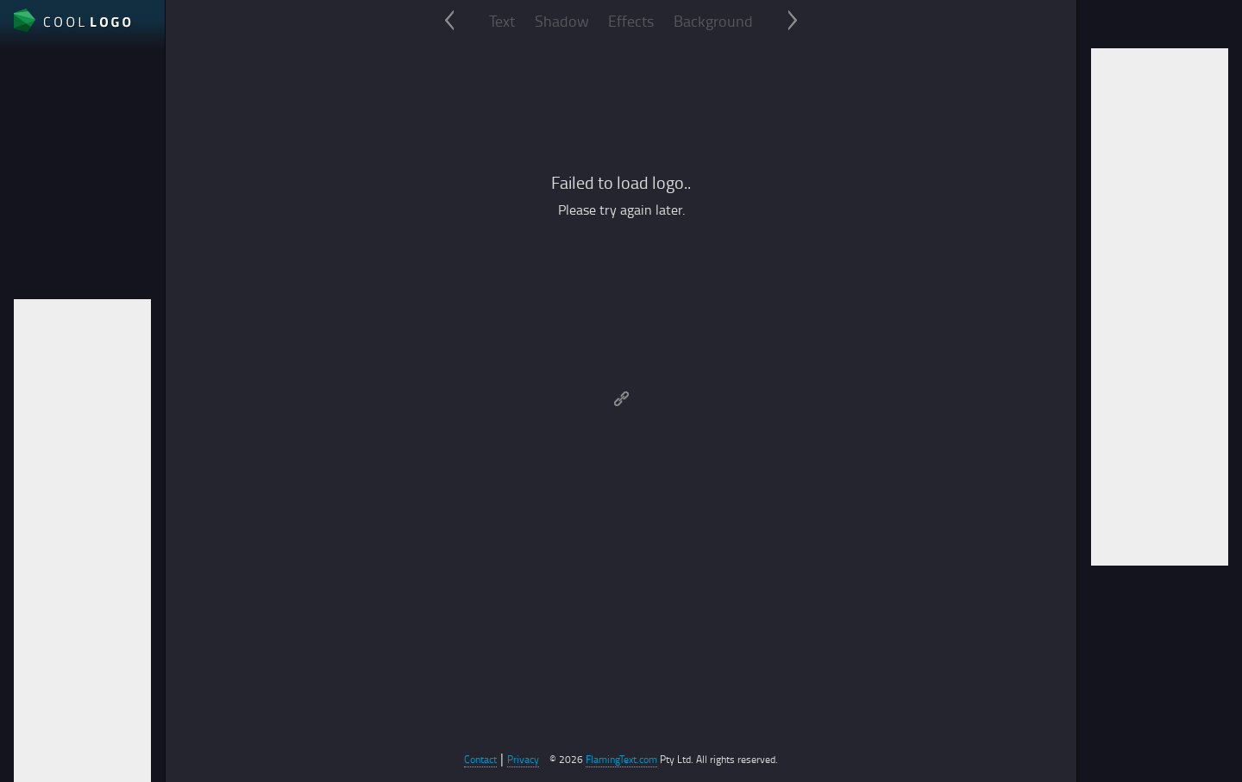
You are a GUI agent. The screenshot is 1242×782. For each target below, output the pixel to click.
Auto (27, 216)
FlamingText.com (621, 759)
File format (46, 158)
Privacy (523, 759)
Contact (480, 759)
